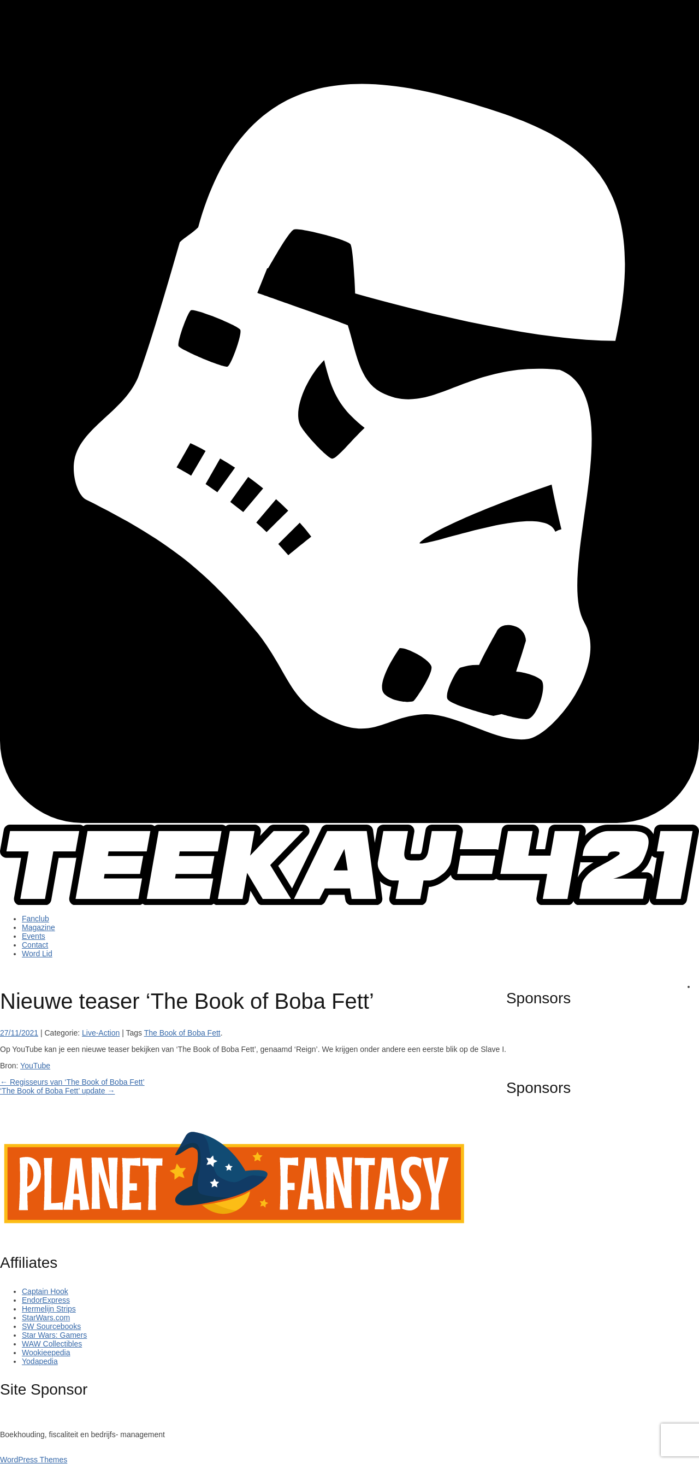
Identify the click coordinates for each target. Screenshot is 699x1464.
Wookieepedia (46, 1352)
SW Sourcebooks (51, 1326)
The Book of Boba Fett (182, 1032)
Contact (35, 944)
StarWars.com (46, 1317)
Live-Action (101, 1032)
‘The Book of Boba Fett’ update (57, 1090)
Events (33, 936)
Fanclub (35, 918)
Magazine (38, 927)
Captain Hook (45, 1291)
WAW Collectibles (52, 1343)
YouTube (35, 1065)
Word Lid (37, 953)
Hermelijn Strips (49, 1308)
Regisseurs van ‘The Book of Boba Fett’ (72, 1082)
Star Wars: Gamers (54, 1335)
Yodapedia (40, 1361)
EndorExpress (46, 1300)
